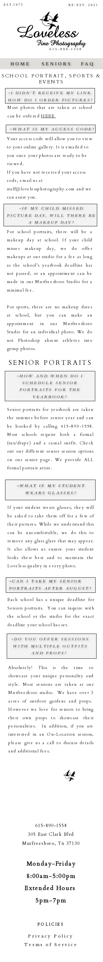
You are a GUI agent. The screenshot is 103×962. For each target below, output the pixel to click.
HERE (48, 116)
